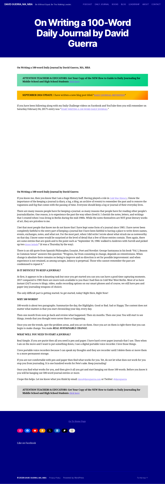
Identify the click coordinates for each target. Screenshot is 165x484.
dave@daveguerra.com (90, 379)
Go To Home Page (76, 421)
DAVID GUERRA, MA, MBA (19, 4)
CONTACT (156, 4)
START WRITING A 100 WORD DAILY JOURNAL (86, 109)
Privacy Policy (56, 478)
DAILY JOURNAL (102, 4)
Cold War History (119, 198)
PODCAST (87, 4)
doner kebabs (32, 244)
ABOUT (145, 4)
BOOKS (115, 4)
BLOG (123, 4)
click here (75, 81)
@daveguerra (123, 379)
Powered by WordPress (76, 478)
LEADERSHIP (134, 4)
